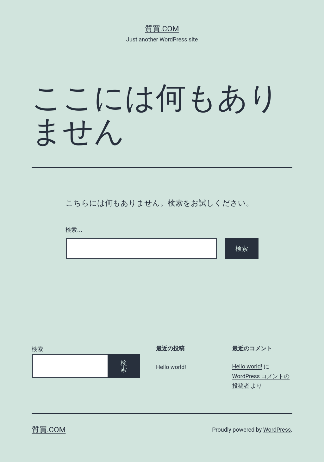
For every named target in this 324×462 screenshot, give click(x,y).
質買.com (162, 28)
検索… (74, 230)
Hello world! (171, 367)
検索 (37, 349)
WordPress (277, 429)
